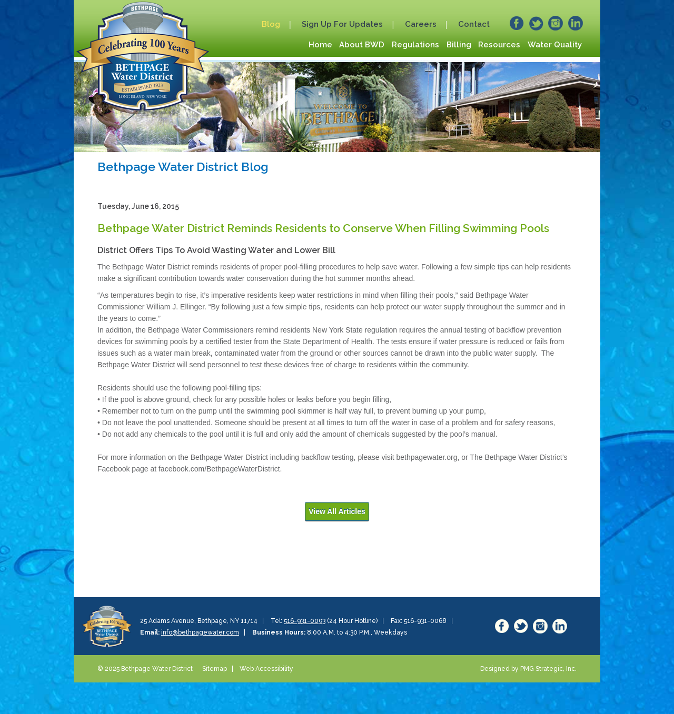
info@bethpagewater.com (200, 632)
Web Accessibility (266, 668)
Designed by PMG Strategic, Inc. (528, 668)
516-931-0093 (304, 621)
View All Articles (337, 511)
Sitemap (214, 668)
